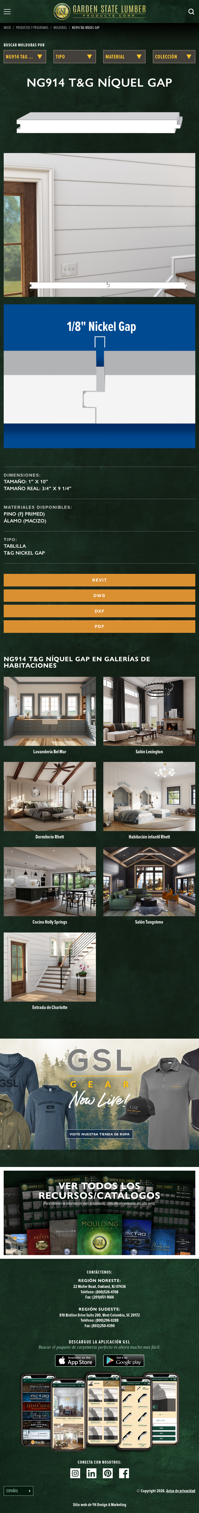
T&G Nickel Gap (24, 553)
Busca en (191, 12)
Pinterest (108, 1473)
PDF (100, 626)
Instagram (75, 1473)
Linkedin (91, 1473)
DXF (100, 611)
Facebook (124, 1473)
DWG (99, 595)
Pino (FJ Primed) (24, 514)
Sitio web (99, 1504)
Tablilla (15, 546)
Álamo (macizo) (25, 521)
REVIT (99, 580)
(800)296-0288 (107, 1320)
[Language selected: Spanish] (18, 1491)
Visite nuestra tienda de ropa (100, 1134)
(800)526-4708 (106, 1292)
